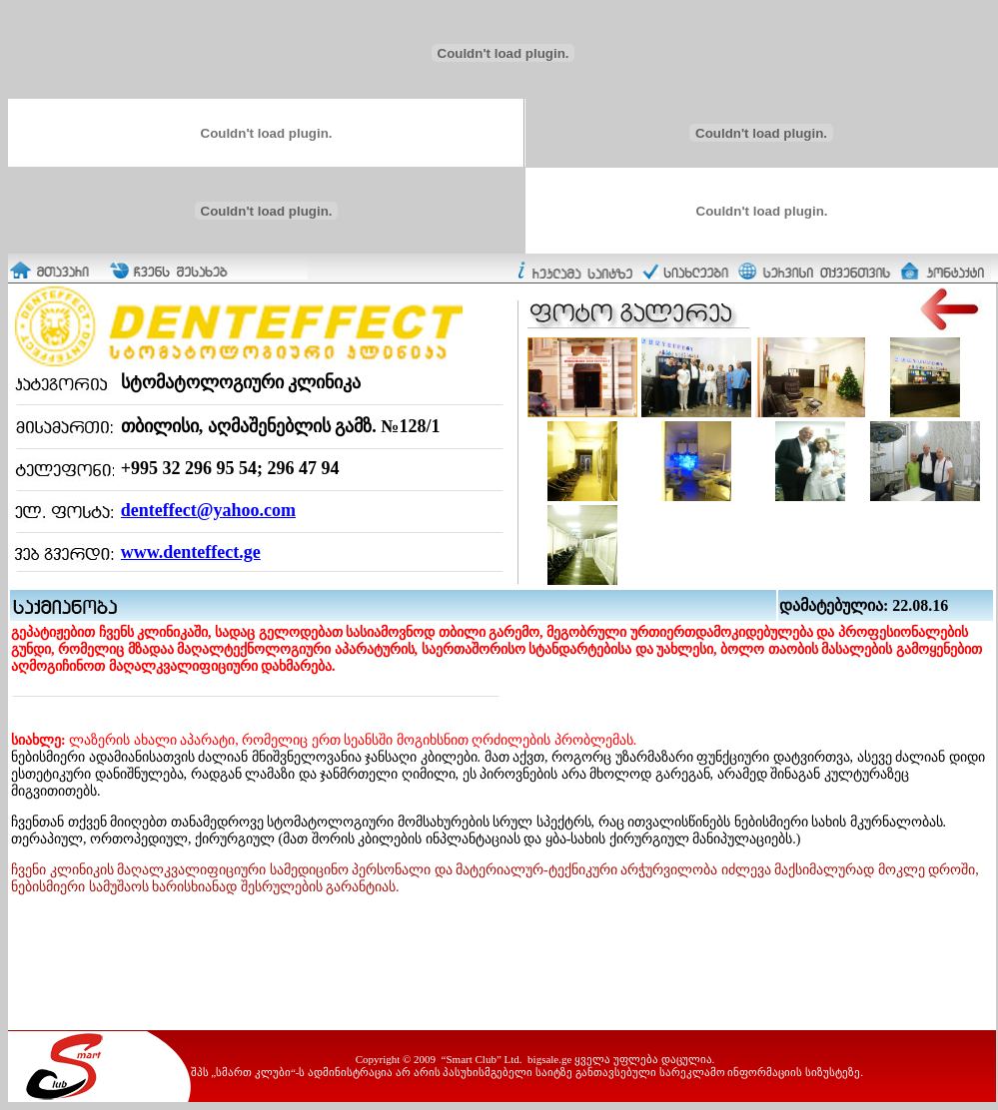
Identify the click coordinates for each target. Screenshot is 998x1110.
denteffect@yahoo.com (208, 510)
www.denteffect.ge (191, 552)
